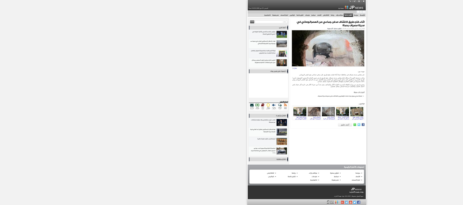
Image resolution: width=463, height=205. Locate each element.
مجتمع (238, 15)
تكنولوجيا (192, 15)
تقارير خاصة (224, 15)
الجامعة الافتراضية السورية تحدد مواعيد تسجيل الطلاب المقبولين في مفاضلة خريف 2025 (193, 151)
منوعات (232, 15)
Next (286, 113)
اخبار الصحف (209, 15)
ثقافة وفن (251, 15)
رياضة (257, 15)
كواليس (217, 15)
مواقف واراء (264, 15)
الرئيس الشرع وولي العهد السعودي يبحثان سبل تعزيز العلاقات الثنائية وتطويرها (193, 63)
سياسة (281, 15)
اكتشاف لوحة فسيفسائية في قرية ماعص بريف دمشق (253, 113)
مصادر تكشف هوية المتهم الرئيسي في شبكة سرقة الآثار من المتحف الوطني (281, 113)
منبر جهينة (200, 15)
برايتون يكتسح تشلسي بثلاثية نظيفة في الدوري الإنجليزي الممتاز (193, 35)
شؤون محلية (273, 15)
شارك (220, 68)
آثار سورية (255, 28)
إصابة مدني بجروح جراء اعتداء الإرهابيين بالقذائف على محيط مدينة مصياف (264, 96)
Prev (220, 113)
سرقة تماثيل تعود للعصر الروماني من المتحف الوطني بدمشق (224, 113)
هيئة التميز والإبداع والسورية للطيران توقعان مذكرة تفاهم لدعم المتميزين (193, 54)
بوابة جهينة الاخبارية (264, 196)
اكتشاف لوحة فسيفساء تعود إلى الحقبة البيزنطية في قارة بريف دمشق (238, 113)
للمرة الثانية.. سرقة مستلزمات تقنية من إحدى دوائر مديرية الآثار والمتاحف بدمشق (267, 113)
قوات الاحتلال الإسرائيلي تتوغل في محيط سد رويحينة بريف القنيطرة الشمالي (193, 44)
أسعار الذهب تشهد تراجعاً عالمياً (193, 142)
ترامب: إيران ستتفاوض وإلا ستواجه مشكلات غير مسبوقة (193, 123)
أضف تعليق (270, 125)
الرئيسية (287, 15)
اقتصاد (244, 15)
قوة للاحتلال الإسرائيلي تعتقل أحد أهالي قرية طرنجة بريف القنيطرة (193, 132)
